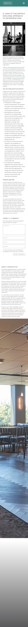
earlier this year (15, 67)
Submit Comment (19, 254)
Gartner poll (16, 78)
